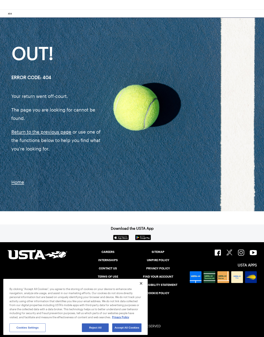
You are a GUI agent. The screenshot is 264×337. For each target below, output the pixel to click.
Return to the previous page (41, 131)
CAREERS (107, 252)
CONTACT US (108, 268)
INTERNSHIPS (108, 260)
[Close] (141, 283)
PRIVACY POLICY (158, 268)
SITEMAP (158, 252)
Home (17, 182)
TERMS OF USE (108, 277)
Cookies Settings (27, 327)
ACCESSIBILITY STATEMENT (158, 285)
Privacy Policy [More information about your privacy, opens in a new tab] (120, 317)
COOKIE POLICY (158, 293)
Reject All (95, 327)
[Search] (259, 13)
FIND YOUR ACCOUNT (158, 277)
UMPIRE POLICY (158, 260)
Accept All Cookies (126, 327)
